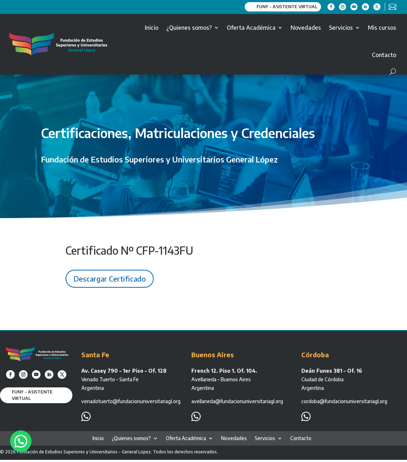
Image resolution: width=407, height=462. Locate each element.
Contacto (384, 54)
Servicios (341, 27)
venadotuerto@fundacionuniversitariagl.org (131, 401)
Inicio (151, 27)
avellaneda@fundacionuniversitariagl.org (237, 401)
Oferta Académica (251, 27)
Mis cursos (382, 27)
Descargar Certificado (109, 278)
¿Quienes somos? (189, 27)
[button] (21, 441)
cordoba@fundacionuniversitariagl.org (344, 401)
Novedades (306, 27)
